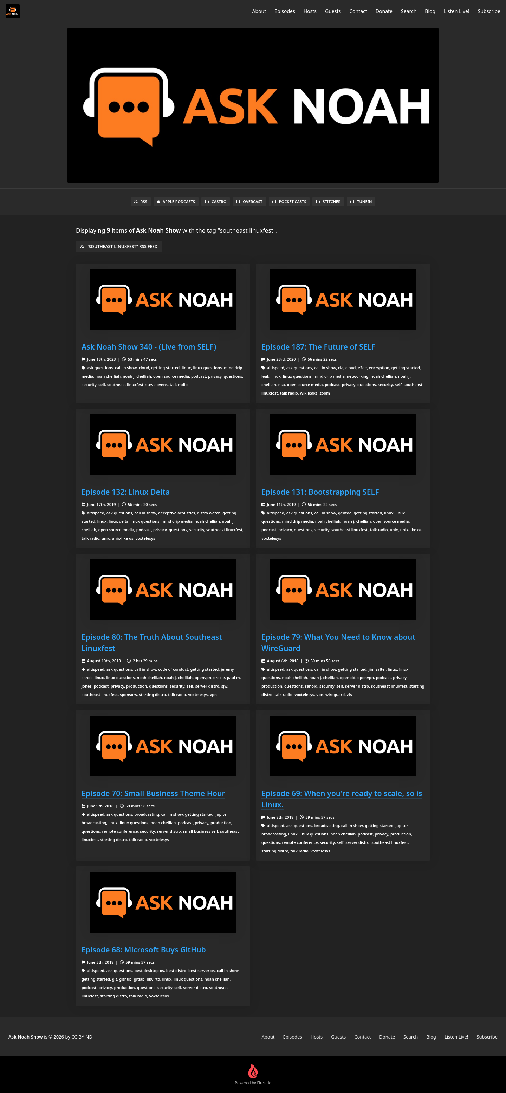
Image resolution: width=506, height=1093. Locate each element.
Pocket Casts (289, 201)
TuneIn (361, 201)
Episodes (284, 11)
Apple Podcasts (176, 201)
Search (408, 11)
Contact (358, 11)
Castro (215, 201)
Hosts (310, 11)
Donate (384, 11)
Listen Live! (456, 11)
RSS (140, 201)
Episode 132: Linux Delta (126, 492)
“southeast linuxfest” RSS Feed (119, 246)
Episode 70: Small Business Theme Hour (153, 793)
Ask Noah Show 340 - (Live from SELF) (149, 346)
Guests (333, 11)
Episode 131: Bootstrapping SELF (320, 492)
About (259, 11)
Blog (430, 11)
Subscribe (489, 11)
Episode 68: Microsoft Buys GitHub (144, 949)
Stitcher (328, 201)
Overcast (249, 201)
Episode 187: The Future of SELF (318, 346)
